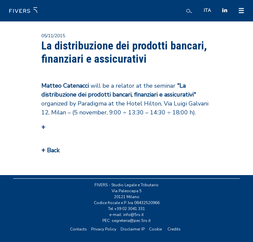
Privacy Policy (103, 229)
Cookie (155, 229)
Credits (174, 229)
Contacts (78, 229)
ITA (207, 11)
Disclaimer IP (133, 229)
